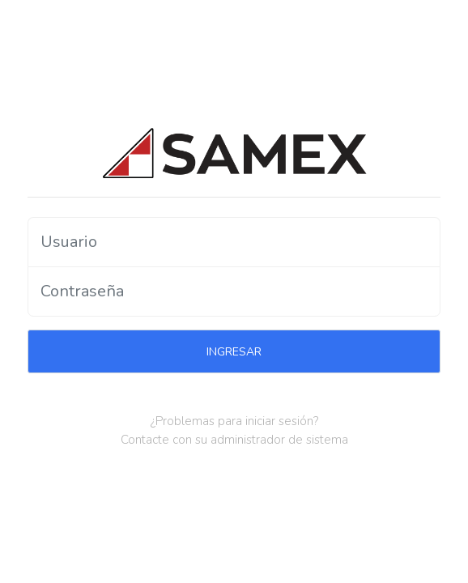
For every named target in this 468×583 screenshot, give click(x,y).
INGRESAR (234, 352)
